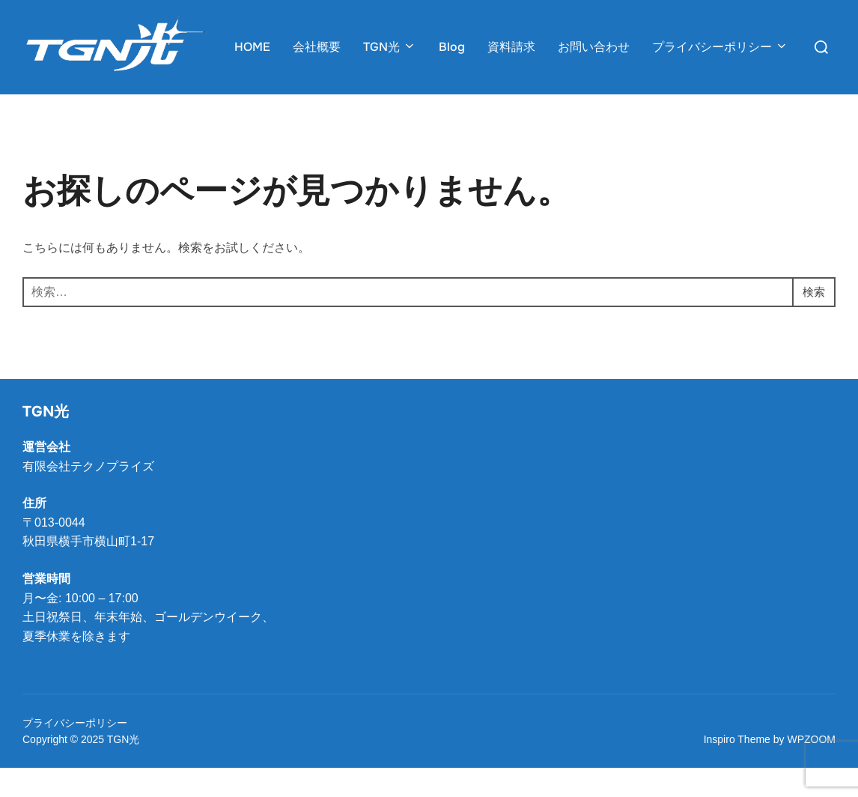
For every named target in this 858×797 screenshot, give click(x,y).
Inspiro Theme (737, 769)
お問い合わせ (594, 47)
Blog (452, 47)
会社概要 (317, 47)
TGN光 (389, 47)
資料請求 (511, 47)
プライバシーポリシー (720, 47)
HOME (252, 47)
